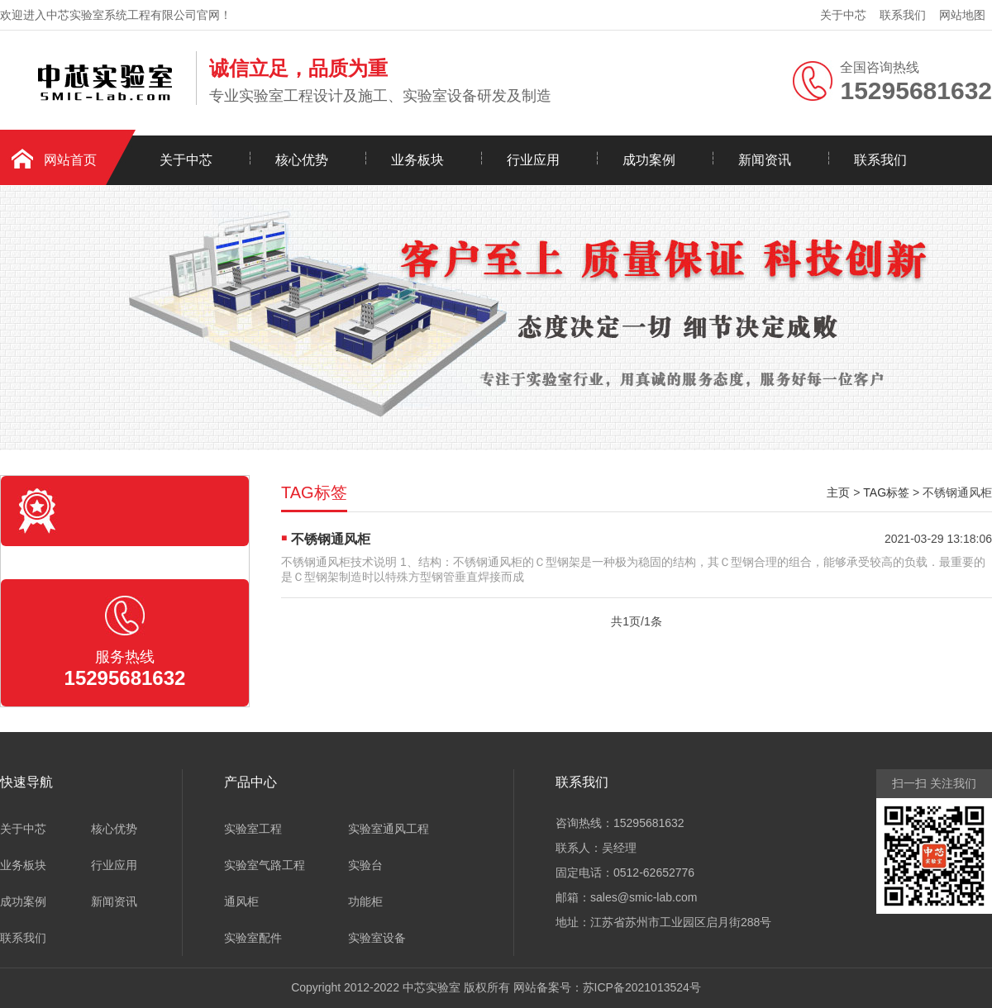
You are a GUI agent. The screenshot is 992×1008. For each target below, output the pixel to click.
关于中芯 (843, 14)
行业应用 (533, 160)
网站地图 (962, 14)
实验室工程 (253, 828)
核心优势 (301, 160)
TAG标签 (886, 492)
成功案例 (648, 160)
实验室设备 (377, 937)
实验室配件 (253, 937)
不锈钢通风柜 (330, 539)
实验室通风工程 (388, 828)
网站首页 (70, 160)
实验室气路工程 (264, 865)
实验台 (365, 865)
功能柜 (365, 901)
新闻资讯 (764, 160)
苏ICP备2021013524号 (642, 987)
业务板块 (417, 160)
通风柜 (241, 901)
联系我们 (903, 14)
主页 (838, 492)
